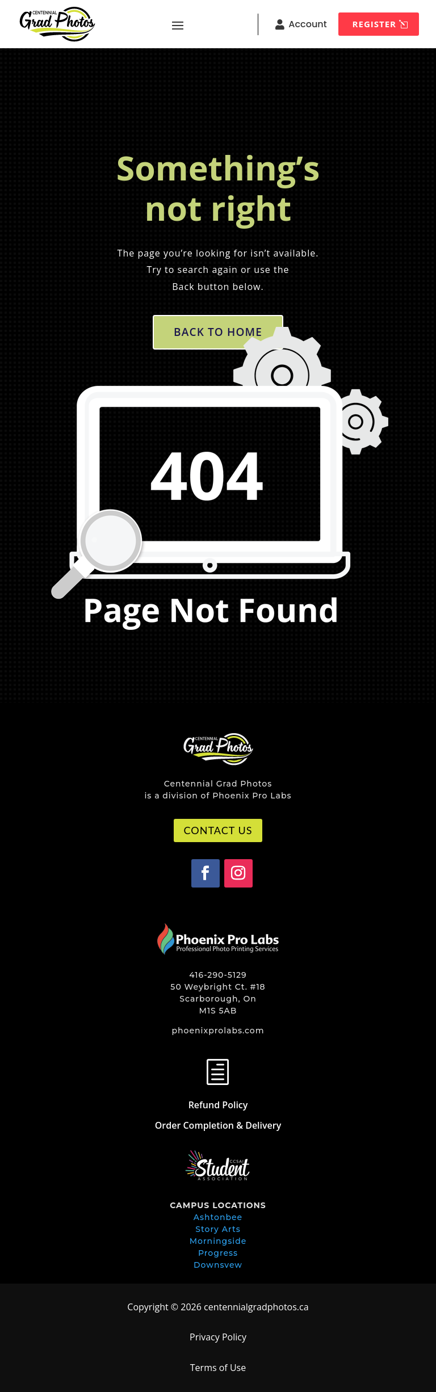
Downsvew (218, 1265)
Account (307, 24)
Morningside (218, 1241)
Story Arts (217, 1229)
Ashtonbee (218, 1217)
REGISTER (374, 24)
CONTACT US (218, 830)
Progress (218, 1253)
